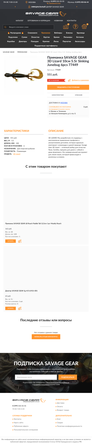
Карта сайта (18, 422)
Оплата (60, 406)
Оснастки (35, 37)
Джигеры (23, 41)
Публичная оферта (21, 426)
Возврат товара (63, 410)
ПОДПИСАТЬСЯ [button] (67, 377)
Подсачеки (13, 37)
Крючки (46, 41)
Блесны (69, 33)
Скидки (60, 422)
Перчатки (67, 41)
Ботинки (80, 37)
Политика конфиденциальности (69, 426)
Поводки (35, 41)
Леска (56, 41)
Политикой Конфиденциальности (57, 382)
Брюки (57, 37)
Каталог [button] (19, 21)
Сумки (24, 37)
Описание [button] (78, 95)
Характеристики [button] (58, 95)
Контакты (71, 21)
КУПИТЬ (10, 241)
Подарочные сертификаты (46, 46)
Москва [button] (64, 103)
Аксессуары (80, 41)
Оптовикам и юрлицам (39, 21)
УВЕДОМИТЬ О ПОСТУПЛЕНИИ (68, 87)
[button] (53, 3)
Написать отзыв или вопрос (46, 336)
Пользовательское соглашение (26, 429)
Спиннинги (32, 33)
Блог (59, 419)
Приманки (45, 33)
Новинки (58, 21)
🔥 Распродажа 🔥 (16, 33)
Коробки (11, 41)
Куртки (46, 37)
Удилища (81, 33)
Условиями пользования (41, 384)
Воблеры (58, 33)
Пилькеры (68, 37)
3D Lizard (16, 154)
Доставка (60, 403)
